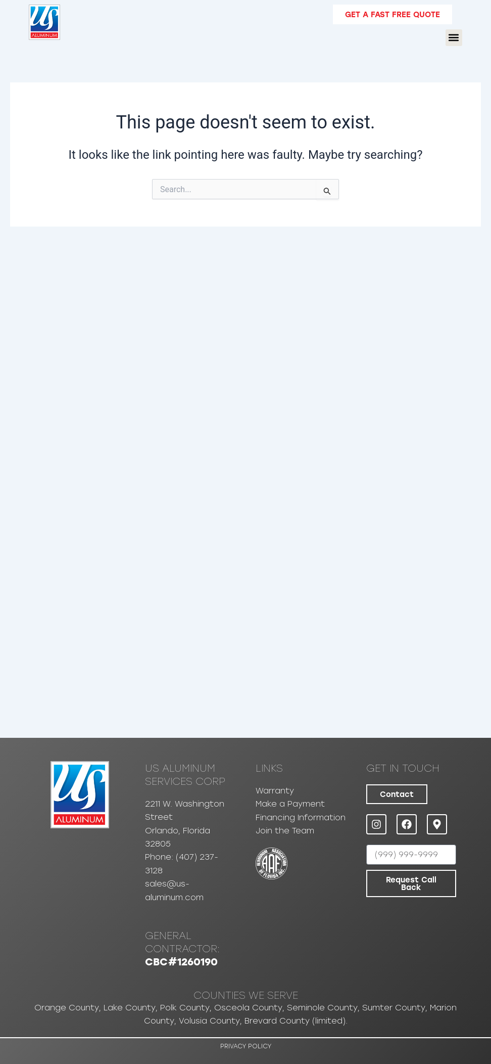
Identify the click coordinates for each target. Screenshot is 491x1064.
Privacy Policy (245, 1046)
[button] (454, 37)
